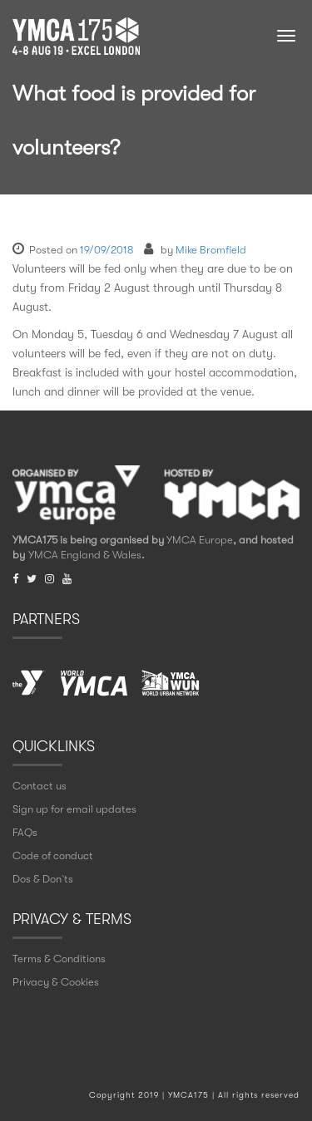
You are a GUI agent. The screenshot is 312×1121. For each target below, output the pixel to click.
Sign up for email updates (74, 809)
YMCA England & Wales (84, 554)
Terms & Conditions (59, 958)
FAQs (24, 832)
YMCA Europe (199, 539)
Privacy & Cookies (55, 982)
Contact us (39, 785)
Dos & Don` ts (42, 879)
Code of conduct (52, 855)
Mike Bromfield (211, 249)
